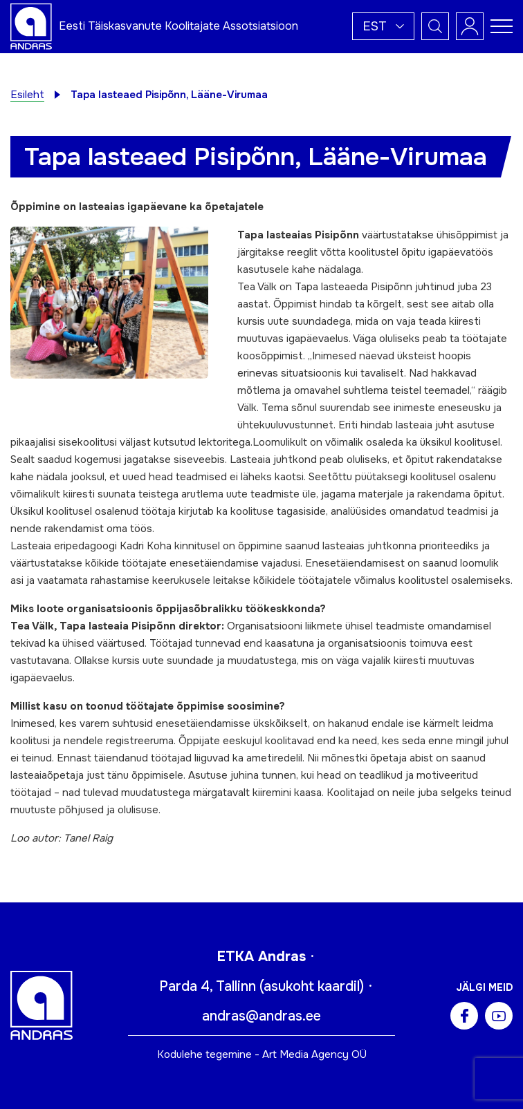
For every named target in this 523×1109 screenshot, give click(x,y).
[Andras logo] (31, 25)
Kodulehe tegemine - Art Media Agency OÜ (262, 1054)
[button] (383, 26)
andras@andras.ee (261, 1016)
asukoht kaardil (312, 986)
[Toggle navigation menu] (501, 26)
